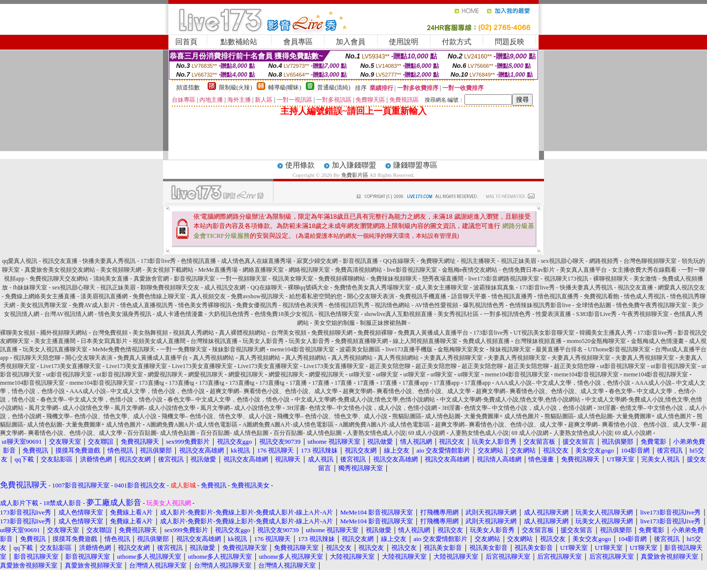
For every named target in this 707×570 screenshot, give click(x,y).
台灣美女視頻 (288, 332)
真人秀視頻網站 (213, 357)
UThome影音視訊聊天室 (619, 349)
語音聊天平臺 (469, 296)
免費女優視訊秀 (256, 305)
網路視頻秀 (604, 260)
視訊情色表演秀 (303, 305)
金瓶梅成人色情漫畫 (657, 341)
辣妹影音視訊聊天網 (238, 349)
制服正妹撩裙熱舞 (383, 322)
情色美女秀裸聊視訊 (204, 305)
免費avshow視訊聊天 (258, 296)
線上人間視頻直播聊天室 (425, 341)
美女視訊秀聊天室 (43, 305)
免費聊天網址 (438, 260)
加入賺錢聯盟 (354, 165)
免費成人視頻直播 (486, 341)
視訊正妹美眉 (518, 260)
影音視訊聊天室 (194, 278)
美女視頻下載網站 (169, 269)
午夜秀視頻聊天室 (645, 314)
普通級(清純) (334, 87)
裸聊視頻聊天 (610, 278)
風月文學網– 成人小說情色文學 (68, 407)
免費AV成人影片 (93, 305)
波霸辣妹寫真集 (494, 287)
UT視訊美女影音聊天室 (544, 332)
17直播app (415, 382)
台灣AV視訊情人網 (68, 314)
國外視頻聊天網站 (63, 332)
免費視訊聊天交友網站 (58, 278)
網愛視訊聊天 (165, 374)
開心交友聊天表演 (370, 296)
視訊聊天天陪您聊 (36, 357)
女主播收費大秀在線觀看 (644, 269)
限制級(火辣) (235, 87)
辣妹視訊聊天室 (510, 349)
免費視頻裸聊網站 (341, 278)
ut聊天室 (360, 374)
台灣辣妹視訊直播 (214, 341)
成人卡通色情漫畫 (179, 314)
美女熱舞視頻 (150, 332)
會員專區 (298, 42)
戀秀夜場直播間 (442, 278)
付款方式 (456, 42)
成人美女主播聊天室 (441, 287)
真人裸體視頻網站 (242, 332)
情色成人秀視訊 (644, 296)
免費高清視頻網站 (358, 269)
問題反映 (509, 42)
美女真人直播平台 (583, 269)
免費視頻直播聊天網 (361, 341)
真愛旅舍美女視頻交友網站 (60, 269)
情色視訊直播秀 (512, 296)
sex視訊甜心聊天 (562, 260)
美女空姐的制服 (334, 322)
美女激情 (645, 278)
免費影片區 (354, 175)
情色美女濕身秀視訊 (124, 314)
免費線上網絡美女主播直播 (40, 296)
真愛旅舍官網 (151, 278)
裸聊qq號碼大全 (308, 287)
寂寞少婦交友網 (317, 260)
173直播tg (151, 382)
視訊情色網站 (392, 305)
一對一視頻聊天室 (243, 278)
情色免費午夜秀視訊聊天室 (651, 305)
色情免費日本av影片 (528, 269)
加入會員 (350, 42)
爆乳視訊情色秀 (483, 305)
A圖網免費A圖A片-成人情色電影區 (192, 424)
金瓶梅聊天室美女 (461, 349)
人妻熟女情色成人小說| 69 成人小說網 (396, 432)
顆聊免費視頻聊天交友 (169, 287)
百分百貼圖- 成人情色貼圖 (161, 432)
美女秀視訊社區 (458, 314)
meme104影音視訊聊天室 (302, 349)
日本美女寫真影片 (104, 341)
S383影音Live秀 (596, 314)
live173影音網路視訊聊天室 (503, 278)
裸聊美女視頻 (17, 332)
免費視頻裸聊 (375, 332)
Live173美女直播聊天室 (70, 366)
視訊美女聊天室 (292, 278)
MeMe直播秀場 (218, 269)
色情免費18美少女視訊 (283, 314)
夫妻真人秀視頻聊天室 (453, 357)
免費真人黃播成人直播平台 (433, 332)
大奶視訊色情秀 (228, 314)
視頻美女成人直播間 (159, 341)
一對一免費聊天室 (183, 349)
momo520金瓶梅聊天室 (596, 341)
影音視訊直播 (360, 260)
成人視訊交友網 (224, 287)
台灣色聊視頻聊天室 (650, 260)
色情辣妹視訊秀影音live (540, 305)
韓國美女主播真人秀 (605, 332)
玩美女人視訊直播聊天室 (55, 349)
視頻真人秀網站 (193, 332)
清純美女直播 (111, 278)
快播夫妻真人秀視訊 (109, 260)
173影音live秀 (158, 260)
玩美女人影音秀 (263, 341)
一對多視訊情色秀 (507, 314)
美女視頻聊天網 (120, 269)
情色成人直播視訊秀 (146, 305)
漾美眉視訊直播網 (104, 296)
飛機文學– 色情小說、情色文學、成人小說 (101, 416)
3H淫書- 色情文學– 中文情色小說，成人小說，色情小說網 (361, 407)
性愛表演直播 (553, 314)
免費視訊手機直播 (422, 296)
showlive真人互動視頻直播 (398, 314)
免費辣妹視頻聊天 (393, 278)
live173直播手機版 (409, 349)
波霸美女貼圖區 (360, 349)
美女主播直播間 (55, 341)
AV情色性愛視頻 (436, 305)
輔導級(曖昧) (284, 87)
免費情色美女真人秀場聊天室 (372, 287)
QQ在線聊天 (399, 260)
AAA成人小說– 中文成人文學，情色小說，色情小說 (562, 382)
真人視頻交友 (208, 296)
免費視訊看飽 (601, 296)
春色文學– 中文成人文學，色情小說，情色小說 (101, 399)
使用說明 (403, 42)
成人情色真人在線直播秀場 (256, 260)
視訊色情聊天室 (338, 314)
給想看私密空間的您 (315, 296)
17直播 (298, 382)
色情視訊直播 (198, 260)
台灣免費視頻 (110, 332)
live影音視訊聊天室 (412, 269)
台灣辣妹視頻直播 (538, 341)
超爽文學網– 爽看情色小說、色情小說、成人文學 (274, 391)
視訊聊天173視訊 (566, 278)
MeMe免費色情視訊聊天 (123, 349)
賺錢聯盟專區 (415, 165)
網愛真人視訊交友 (681, 287)
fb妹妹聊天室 (31, 287)
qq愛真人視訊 (19, 260)
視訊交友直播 (60, 260)
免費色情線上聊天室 (159, 296)
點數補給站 (238, 42)
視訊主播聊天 (478, 260)
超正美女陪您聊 (389, 366)
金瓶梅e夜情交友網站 (469, 269)
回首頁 (186, 42)
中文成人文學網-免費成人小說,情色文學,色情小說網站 (365, 399)
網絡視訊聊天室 (309, 269)
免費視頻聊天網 (332, 332)
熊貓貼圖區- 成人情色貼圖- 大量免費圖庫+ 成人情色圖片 (466, 416)
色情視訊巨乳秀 (349, 305)
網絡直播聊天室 (263, 269)
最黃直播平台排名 (559, 349)
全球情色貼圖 (593, 305)
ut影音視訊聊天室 (623, 366)
